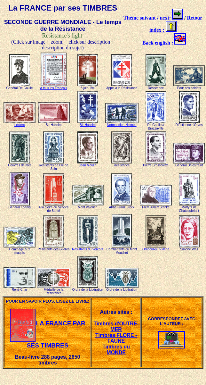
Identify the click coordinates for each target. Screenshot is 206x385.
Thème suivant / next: (147, 18)
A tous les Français (53, 86)
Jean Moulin (87, 164)
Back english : (158, 43)
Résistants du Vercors (87, 248)
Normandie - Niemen (122, 123)
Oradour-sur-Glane (155, 248)
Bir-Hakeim (87, 123)
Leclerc (20, 123)
